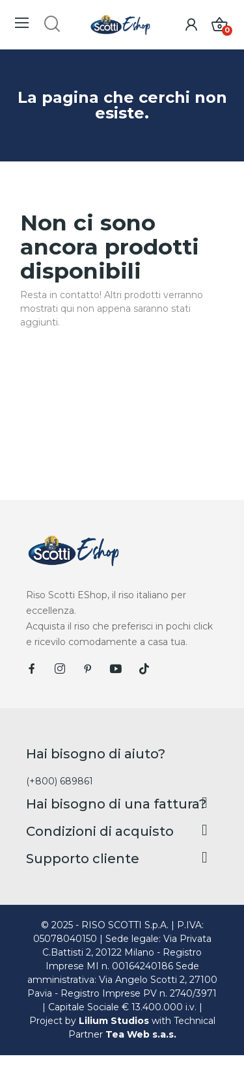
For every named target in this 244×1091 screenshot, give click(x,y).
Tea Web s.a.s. (140, 1034)
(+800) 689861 (59, 781)
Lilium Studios (114, 1021)
